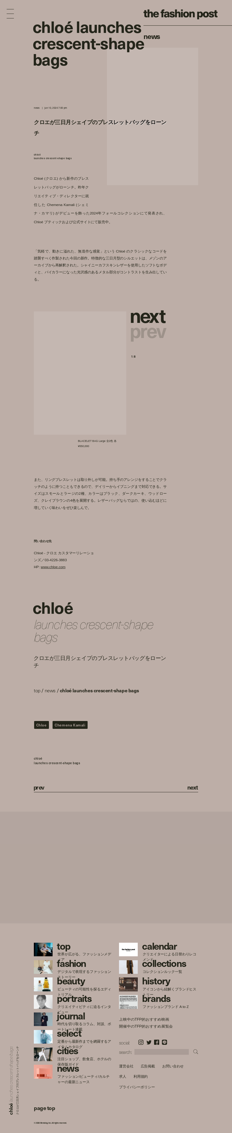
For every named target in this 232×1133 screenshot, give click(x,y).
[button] (149, 315)
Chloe (41, 725)
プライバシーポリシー (137, 1087)
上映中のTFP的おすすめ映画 (144, 1019)
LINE (164, 1042)
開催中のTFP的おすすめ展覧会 (146, 1026)
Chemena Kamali (70, 725)
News (151, 36)
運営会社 (126, 1066)
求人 (122, 1077)
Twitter (149, 1042)
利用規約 (141, 1077)
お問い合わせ (173, 1066)
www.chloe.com (53, 567)
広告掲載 (148, 1066)
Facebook (156, 1042)
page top (44, 1108)
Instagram (141, 1042)
